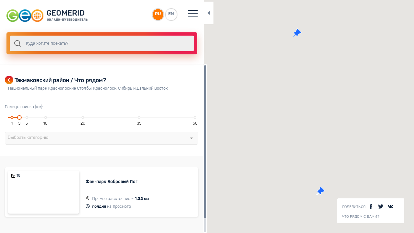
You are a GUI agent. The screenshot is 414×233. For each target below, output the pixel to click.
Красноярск (105, 88)
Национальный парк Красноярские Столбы (50, 88)
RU (128, 14)
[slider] (17, 117)
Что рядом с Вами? (360, 216)
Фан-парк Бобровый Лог (100, 181)
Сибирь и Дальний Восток (143, 88)
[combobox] (87, 43)
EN (142, 14)
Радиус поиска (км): (24, 106)
